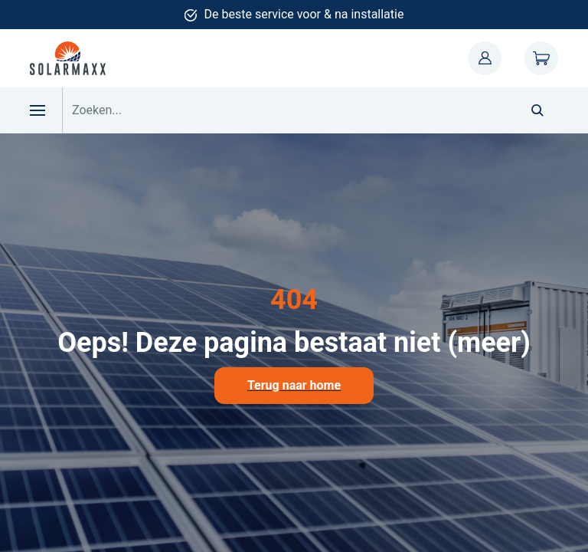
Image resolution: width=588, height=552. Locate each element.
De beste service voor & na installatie (304, 14)
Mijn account (484, 58)
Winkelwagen (541, 58)
